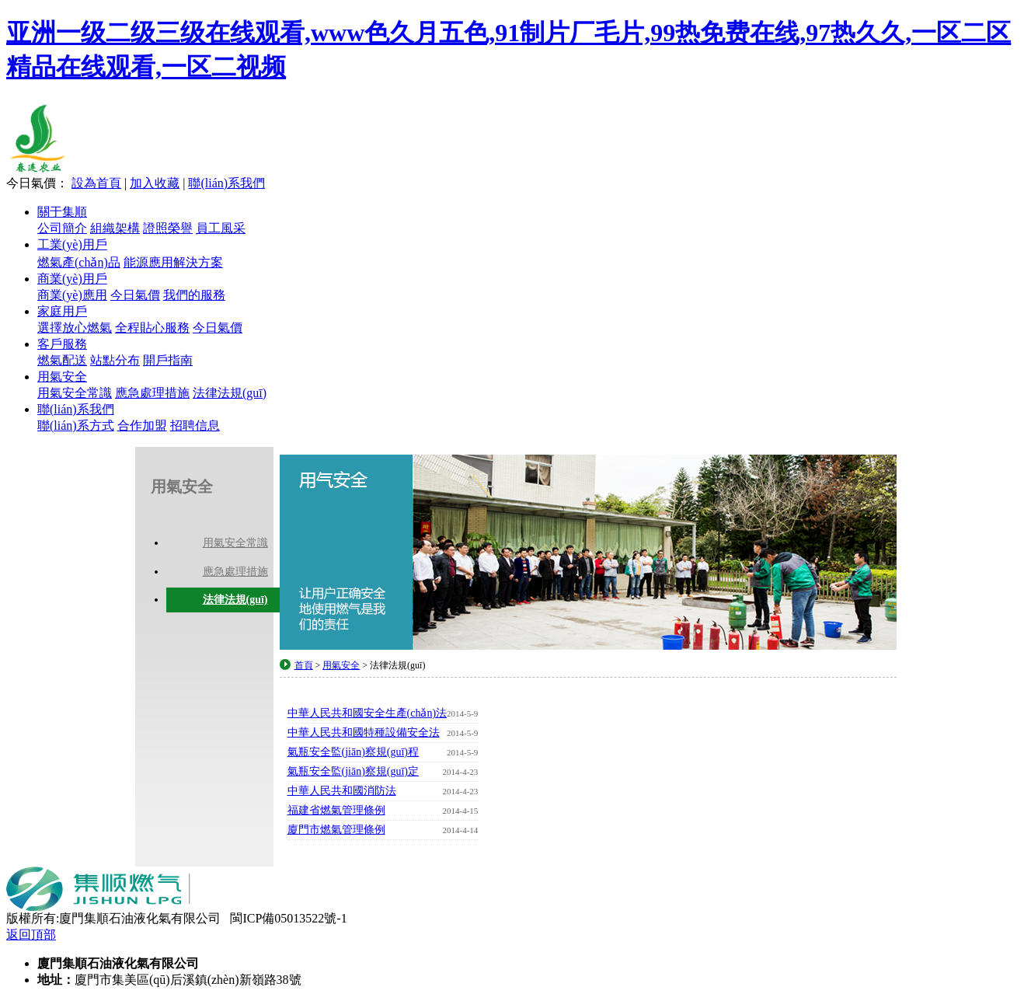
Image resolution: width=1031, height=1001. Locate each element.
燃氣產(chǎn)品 (78, 262)
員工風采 (221, 228)
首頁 (303, 665)
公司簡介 (62, 228)
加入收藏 (154, 183)
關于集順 (62, 211)
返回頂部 (31, 934)
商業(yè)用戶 (72, 278)
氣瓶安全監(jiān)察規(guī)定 (383, 771)
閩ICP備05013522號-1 (288, 918)
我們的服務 (194, 295)
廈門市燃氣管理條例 (383, 830)
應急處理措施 (152, 392)
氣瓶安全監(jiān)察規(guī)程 (383, 752)
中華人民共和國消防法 (383, 791)
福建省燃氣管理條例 (383, 810)
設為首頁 (96, 183)
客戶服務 (62, 344)
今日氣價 (135, 295)
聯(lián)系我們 (226, 183)
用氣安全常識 (74, 392)
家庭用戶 (62, 311)
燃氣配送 (62, 360)
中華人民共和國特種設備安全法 (383, 733)
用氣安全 (62, 376)
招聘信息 (195, 425)
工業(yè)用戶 (72, 244)
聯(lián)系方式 (75, 425)
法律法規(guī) (229, 392)
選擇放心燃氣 (74, 327)
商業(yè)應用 (72, 295)
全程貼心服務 (152, 327)
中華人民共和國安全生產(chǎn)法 (383, 713)
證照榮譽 (168, 228)
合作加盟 (142, 425)
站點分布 (115, 360)
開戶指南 (168, 360)
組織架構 (115, 228)
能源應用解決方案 (173, 262)
